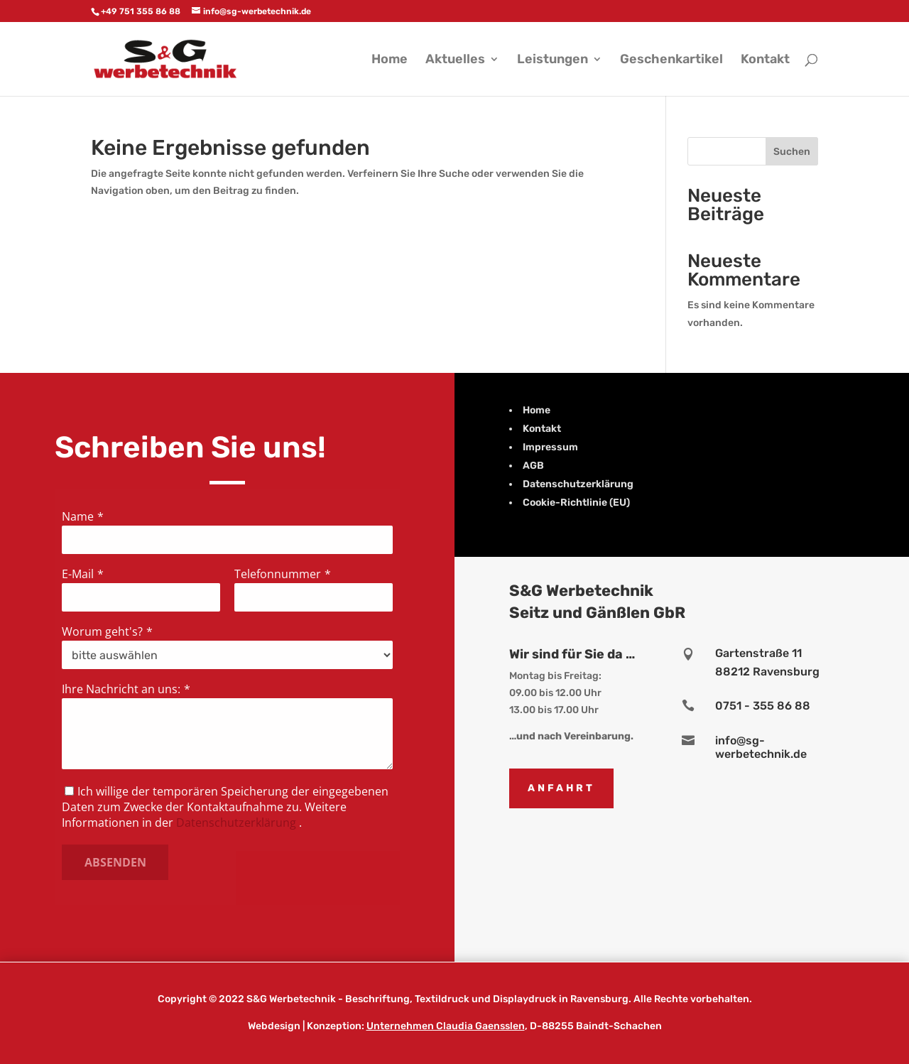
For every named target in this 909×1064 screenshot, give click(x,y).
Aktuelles (455, 60)
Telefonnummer (277, 573)
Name (79, 516)
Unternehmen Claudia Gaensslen (445, 1026)
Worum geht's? (103, 631)
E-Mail (79, 574)
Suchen (791, 152)
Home (389, 60)
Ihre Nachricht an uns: (122, 689)
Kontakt (765, 60)
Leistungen (552, 60)
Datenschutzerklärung (236, 822)
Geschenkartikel (671, 60)
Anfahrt (561, 788)
